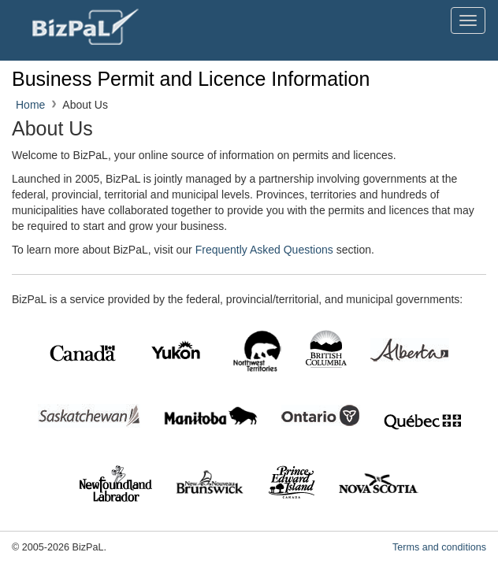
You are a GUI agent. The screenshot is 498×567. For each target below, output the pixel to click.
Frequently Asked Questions (264, 249)
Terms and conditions (439, 547)
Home (30, 104)
